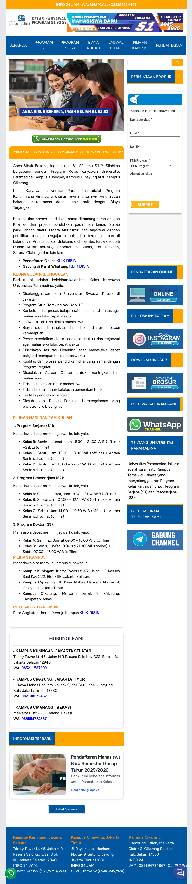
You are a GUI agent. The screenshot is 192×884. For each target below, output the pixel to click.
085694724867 (34, 719)
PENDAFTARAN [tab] (124, 152)
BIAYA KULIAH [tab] (98, 152)
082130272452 (34, 696)
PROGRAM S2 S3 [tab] (70, 152)
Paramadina (156, 422)
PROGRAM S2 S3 (70, 45)
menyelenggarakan (143, 439)
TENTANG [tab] (22, 152)
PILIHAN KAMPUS (139, 45)
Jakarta (173, 422)
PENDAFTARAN (169, 45)
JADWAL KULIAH (116, 45)
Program (167, 439)
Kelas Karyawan (140, 444)
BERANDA (18, 45)
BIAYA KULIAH (93, 45)
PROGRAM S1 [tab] (43, 152)
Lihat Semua (66, 809)
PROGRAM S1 (44, 45)
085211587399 (34, 668)
